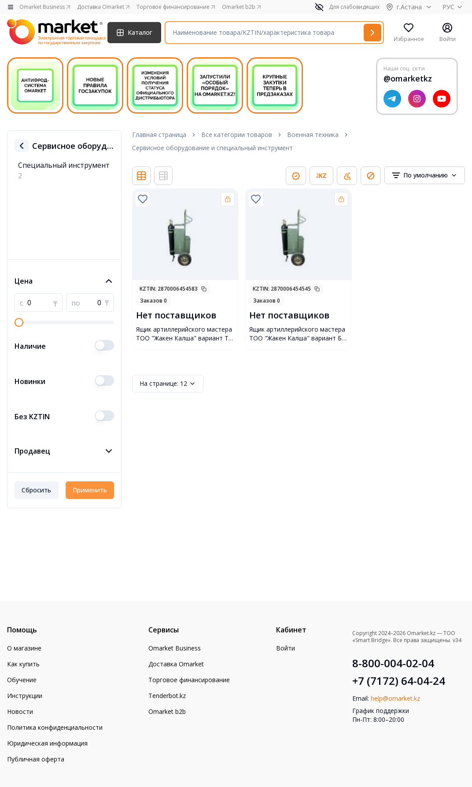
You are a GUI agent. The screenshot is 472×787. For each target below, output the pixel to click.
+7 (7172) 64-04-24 (398, 681)
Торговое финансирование (189, 680)
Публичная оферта (35, 759)
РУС (453, 7)
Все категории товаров (236, 134)
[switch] (104, 345)
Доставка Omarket (176, 664)
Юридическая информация (47, 743)
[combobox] (424, 175)
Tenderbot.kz (167, 695)
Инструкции (24, 695)
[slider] (19, 322)
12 (168, 383)
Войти (285, 648)
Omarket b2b (167, 711)
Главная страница (159, 134)
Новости (20, 711)
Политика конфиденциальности (55, 727)
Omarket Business (174, 648)
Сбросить (36, 490)
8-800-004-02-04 (393, 663)
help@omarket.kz (395, 698)
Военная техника (313, 134)
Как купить (23, 664)
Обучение (22, 680)
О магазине (24, 648)
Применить (90, 490)
